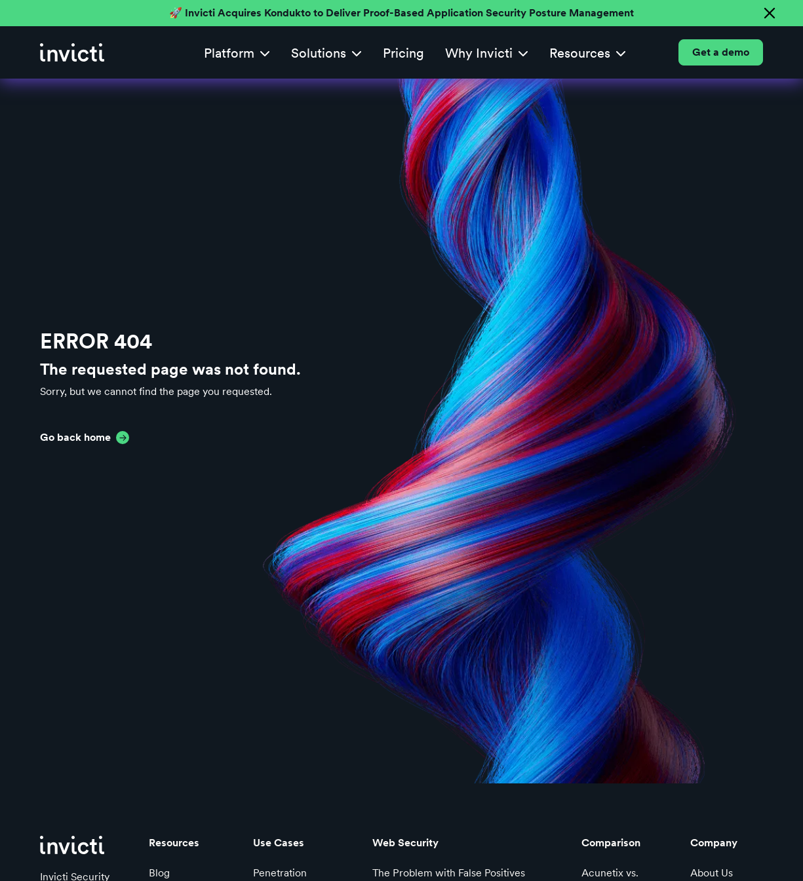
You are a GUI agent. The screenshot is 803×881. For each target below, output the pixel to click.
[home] (72, 52)
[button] (237, 53)
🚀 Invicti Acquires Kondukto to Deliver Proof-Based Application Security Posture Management (401, 13)
